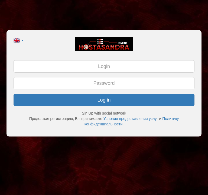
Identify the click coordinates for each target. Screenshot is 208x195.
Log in (103, 100)
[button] (19, 40)
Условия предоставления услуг (130, 118)
